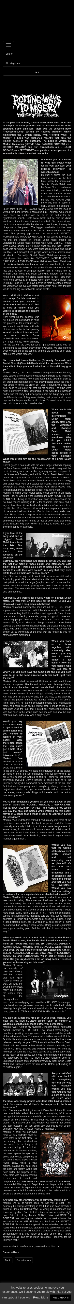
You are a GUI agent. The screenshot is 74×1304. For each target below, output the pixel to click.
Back (7, 1260)
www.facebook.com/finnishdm (18, 1246)
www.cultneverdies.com (48, 1246)
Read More (40, 1297)
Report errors (24, 1260)
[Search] (37, 54)
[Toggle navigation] (8, 45)
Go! (37, 72)
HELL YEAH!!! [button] (60, 1297)
